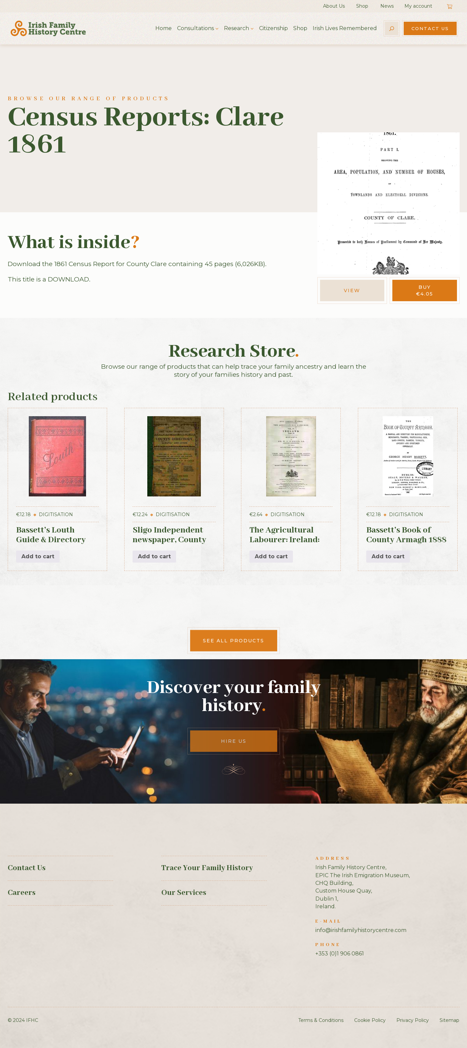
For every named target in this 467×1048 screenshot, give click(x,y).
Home (163, 28)
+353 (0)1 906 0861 (339, 953)
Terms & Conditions (320, 1020)
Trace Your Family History (207, 868)
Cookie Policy (370, 1020)
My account (418, 6)
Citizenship (273, 28)
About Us (334, 6)
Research (236, 28)
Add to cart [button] (37, 556)
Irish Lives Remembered (345, 28)
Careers (21, 893)
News (387, 6)
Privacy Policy (412, 1020)
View (352, 290)
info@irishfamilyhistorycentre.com (360, 930)
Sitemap (449, 1020)
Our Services (183, 893)
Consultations (195, 28)
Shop (362, 6)
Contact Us (430, 28)
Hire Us (233, 741)
